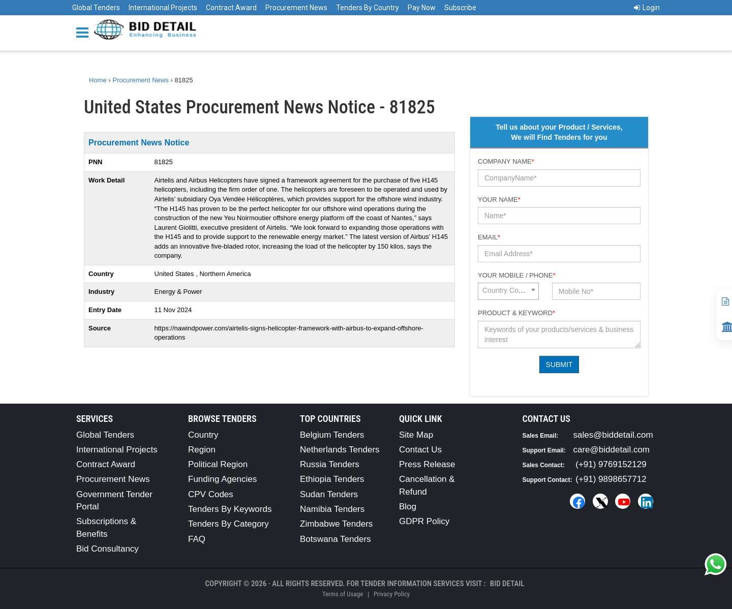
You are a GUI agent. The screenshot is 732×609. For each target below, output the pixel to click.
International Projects (163, 8)
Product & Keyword (516, 313)
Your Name (499, 199)
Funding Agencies (222, 479)
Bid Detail (507, 583)
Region (202, 449)
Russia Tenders (329, 464)
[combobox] (508, 291)
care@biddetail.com (611, 449)
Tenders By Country (367, 8)
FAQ (196, 539)
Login (647, 8)
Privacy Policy (392, 594)
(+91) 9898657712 (610, 479)
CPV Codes (210, 494)
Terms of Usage (342, 594)
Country (203, 435)
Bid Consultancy (107, 549)
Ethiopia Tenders (332, 479)
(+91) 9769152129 (610, 464)
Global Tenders (96, 8)
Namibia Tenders (332, 509)
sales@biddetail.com (613, 435)
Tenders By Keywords (229, 509)
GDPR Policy (424, 521)
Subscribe (460, 8)
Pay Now (422, 8)
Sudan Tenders (329, 494)
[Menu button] (85, 31)
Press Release (427, 464)
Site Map (416, 435)
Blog (407, 506)
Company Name (506, 161)
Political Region (218, 464)
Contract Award (231, 8)
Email (489, 237)
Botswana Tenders (335, 539)
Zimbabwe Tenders (336, 524)
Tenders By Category (228, 524)
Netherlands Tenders (340, 449)
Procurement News (296, 8)
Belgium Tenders (332, 435)
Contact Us (420, 449)
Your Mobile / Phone (516, 275)
